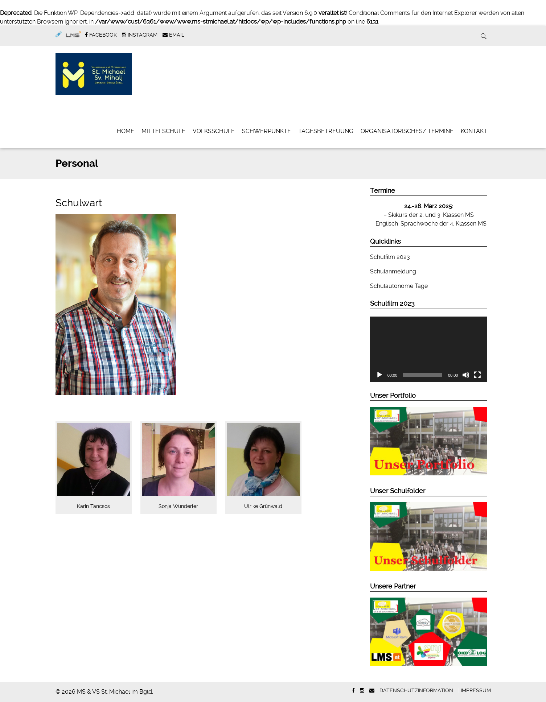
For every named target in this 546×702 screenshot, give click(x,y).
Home (125, 131)
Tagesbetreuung (325, 131)
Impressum (476, 690)
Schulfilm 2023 (390, 256)
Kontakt (474, 131)
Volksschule (214, 131)
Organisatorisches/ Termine (407, 131)
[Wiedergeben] (379, 375)
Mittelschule (163, 131)
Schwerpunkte (266, 131)
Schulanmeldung (393, 271)
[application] (428, 350)
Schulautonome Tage (399, 285)
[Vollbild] (477, 375)
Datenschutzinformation (416, 690)
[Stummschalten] (465, 375)
